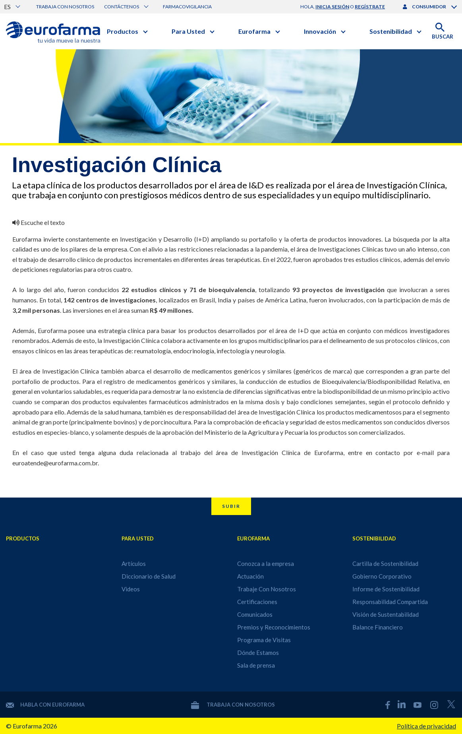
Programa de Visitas (264, 639)
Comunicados (255, 614)
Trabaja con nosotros (65, 7)
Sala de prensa (256, 665)
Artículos (134, 563)
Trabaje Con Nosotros (266, 589)
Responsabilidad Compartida (390, 601)
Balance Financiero (377, 627)
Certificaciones (257, 601)
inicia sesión (332, 7)
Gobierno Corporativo (382, 576)
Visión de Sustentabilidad (385, 614)
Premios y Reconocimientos (273, 627)
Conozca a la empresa (265, 563)
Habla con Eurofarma (45, 704)
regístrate (370, 7)
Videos (131, 589)
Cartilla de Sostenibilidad (385, 563)
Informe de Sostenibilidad (385, 589)
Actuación (250, 576)
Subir (231, 506)
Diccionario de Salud (149, 576)
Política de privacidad (426, 726)
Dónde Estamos (258, 652)
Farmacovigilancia (187, 7)
